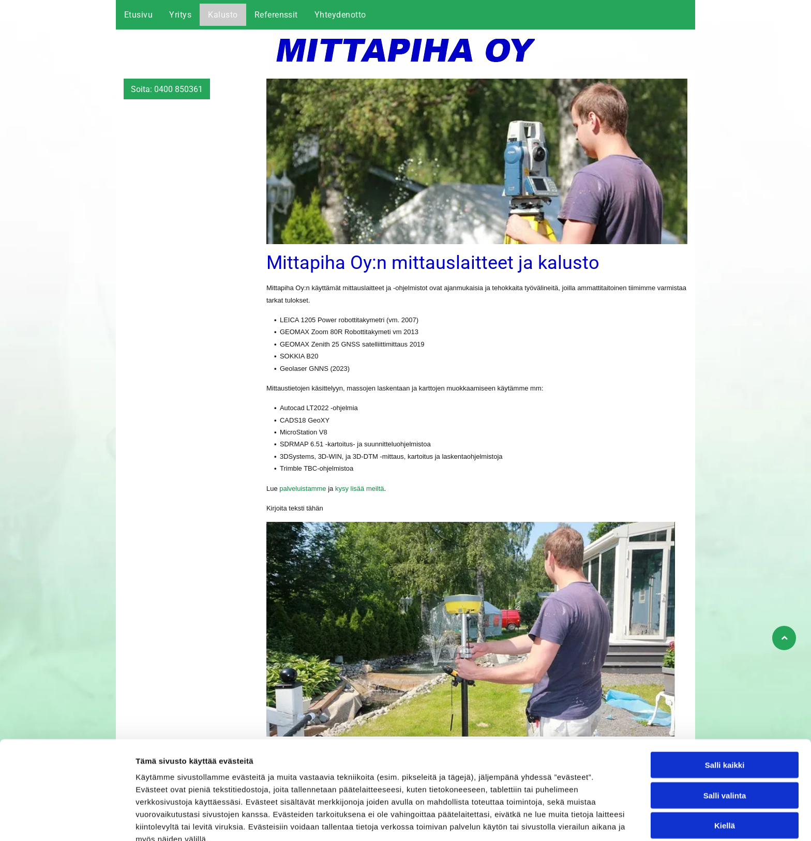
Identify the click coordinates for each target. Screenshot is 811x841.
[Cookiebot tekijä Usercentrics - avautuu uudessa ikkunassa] (67, 821)
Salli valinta (724, 743)
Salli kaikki (725, 713)
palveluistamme (302, 488)
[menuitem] (138, 15)
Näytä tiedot (553, 820)
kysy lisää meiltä (359, 488)
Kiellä (724, 773)
